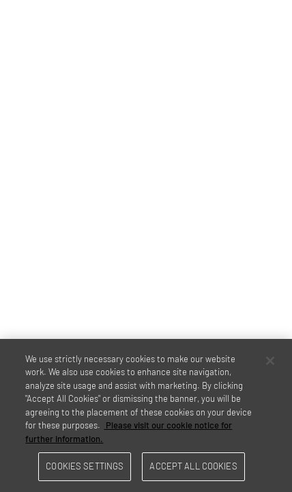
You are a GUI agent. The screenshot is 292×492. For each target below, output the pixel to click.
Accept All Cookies (193, 466)
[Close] (270, 361)
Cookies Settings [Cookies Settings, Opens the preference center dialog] (84, 466)
